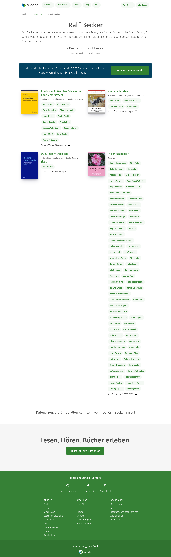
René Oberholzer (117, 199)
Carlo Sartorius (49, 110)
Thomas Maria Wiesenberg (121, 240)
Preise (76, 5)
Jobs (79, 508)
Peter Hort (114, 276)
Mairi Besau (115, 323)
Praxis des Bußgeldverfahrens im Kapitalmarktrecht (61, 93)
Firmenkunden (84, 523)
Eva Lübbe (132, 169)
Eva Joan (132, 228)
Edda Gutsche (134, 205)
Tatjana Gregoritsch (118, 317)
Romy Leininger (131, 270)
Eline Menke (134, 365)
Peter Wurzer (115, 353)
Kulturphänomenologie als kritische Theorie (59, 158)
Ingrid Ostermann (117, 347)
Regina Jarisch (133, 389)
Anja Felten (65, 122)
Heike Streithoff (116, 169)
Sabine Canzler (49, 122)
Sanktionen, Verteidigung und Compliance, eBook (62, 99)
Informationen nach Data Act (124, 512)
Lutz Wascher (133, 246)
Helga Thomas (116, 187)
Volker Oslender (116, 246)
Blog (87, 5)
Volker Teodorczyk (117, 216)
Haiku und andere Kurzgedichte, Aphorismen (127, 96)
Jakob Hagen (115, 270)
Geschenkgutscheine (53, 516)
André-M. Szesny (50, 140)
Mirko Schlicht (116, 335)
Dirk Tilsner (134, 210)
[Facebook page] (88, 488)
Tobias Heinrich (70, 128)
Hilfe (96, 5)
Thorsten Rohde (67, 110)
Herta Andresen (116, 234)
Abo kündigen (116, 516)
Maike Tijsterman (136, 222)
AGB (112, 508)
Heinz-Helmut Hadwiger (120, 193)
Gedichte (111, 158)
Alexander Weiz (116, 106)
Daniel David (63, 116)
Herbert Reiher (116, 264)
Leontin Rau (128, 276)
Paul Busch (114, 329)
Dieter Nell (134, 216)
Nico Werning (63, 104)
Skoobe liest (49, 535)
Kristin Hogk (115, 252)
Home (35, 14)
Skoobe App (49, 512)
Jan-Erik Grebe (116, 288)
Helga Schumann (117, 228)
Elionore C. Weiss (117, 222)
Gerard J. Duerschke (118, 312)
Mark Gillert (48, 134)
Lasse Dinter (48, 116)
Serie (45, 162)
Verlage (80, 516)
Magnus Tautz (115, 175)
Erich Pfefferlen (135, 199)
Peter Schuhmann (132, 377)
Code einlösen (50, 519)
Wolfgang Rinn (131, 353)
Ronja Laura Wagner (118, 306)
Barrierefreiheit (51, 527)
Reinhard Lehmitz (131, 100)
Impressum (115, 519)
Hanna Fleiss (115, 377)
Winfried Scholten (117, 210)
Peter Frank (138, 300)
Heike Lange (132, 264)
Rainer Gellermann (118, 163)
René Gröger (130, 252)
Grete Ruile (132, 106)
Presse (80, 512)
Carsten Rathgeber (136, 371)
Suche (128, 4)
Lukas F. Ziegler (132, 175)
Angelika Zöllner (116, 371)
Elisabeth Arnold (133, 187)
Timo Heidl (134, 258)
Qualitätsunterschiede (54, 153)
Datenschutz (116, 504)
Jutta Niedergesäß (135, 282)
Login (142, 4)
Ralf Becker (48, 104)
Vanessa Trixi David (51, 128)
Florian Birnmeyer (134, 288)
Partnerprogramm (85, 519)
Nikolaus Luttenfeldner (119, 294)
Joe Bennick (129, 323)
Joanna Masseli (129, 329)
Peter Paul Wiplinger (135, 181)
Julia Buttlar (62, 134)
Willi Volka (134, 163)
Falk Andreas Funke (118, 258)
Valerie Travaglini (117, 365)
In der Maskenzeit (118, 153)
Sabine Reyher (116, 383)
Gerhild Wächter (117, 205)
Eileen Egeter (136, 317)
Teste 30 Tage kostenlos (130, 70)
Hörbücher (62, 5)
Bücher (47, 5)
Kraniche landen (118, 91)
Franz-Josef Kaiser (134, 383)
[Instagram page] (106, 488)
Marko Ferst (134, 341)
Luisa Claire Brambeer (119, 300)
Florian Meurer (116, 181)
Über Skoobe (83, 504)
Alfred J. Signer (116, 389)
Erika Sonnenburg (117, 341)
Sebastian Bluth (116, 282)
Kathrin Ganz (131, 335)
